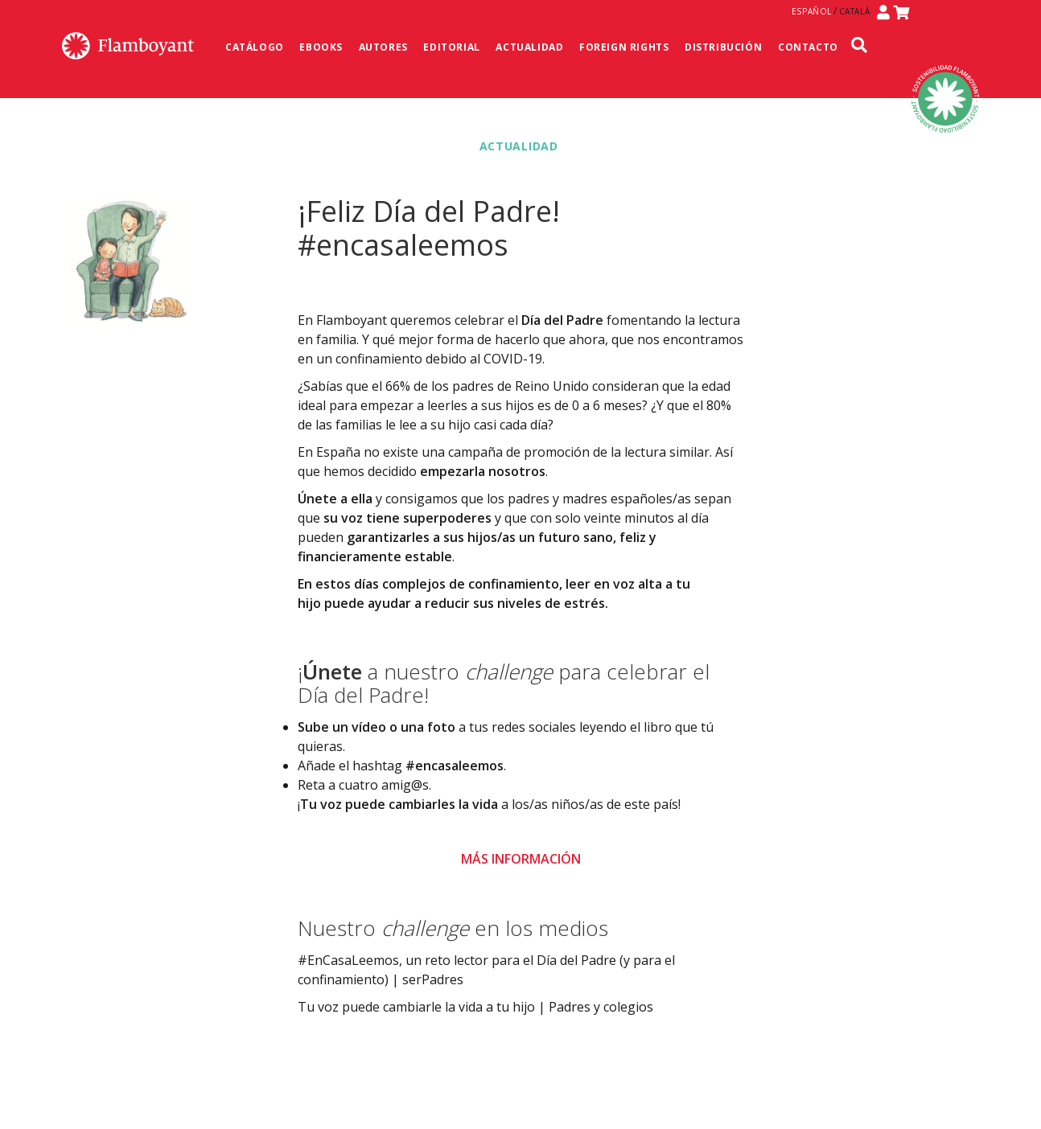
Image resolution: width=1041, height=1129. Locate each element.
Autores (383, 47)
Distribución (723, 47)
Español (812, 11)
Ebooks (321, 47)
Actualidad (529, 47)
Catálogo (254, 47)
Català (854, 11)
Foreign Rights (624, 47)
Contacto (808, 47)
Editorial (451, 47)
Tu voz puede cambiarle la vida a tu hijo (416, 1007)
